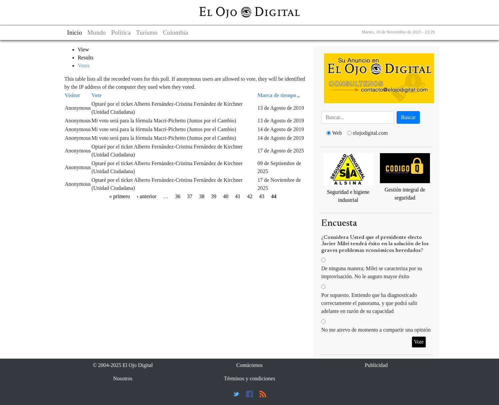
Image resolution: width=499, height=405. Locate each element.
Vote (96, 95)
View (83, 49)
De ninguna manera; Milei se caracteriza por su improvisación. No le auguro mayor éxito (371, 272)
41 (237, 196)
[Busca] (357, 117)
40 (225, 196)
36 (177, 196)
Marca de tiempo (279, 95)
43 (262, 196)
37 (189, 196)
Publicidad (376, 365)
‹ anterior (146, 196)
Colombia (175, 32)
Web (337, 133)
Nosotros (122, 378)
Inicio (74, 32)
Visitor (72, 95)
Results (85, 57)
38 (201, 196)
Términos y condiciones (249, 378)
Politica (121, 32)
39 (213, 196)
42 (250, 196)
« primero (119, 196)
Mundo (96, 32)
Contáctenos (249, 365)
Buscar (408, 117)
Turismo (146, 32)
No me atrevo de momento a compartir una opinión (376, 330)
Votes (83, 65)
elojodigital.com (370, 133)
